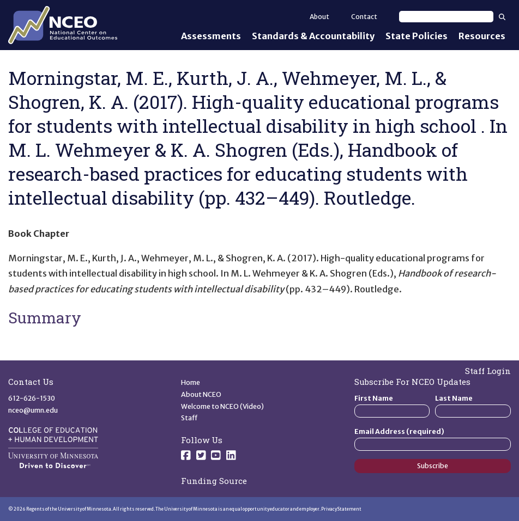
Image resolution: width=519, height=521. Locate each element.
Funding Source (214, 480)
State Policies (416, 35)
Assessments (211, 35)
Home (190, 382)
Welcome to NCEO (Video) (222, 406)
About (319, 17)
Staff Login (488, 370)
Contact (364, 17)
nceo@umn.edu (33, 410)
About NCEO (201, 394)
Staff (189, 418)
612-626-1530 (31, 398)
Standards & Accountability (313, 35)
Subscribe (432, 466)
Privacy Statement (341, 509)
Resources (481, 35)
